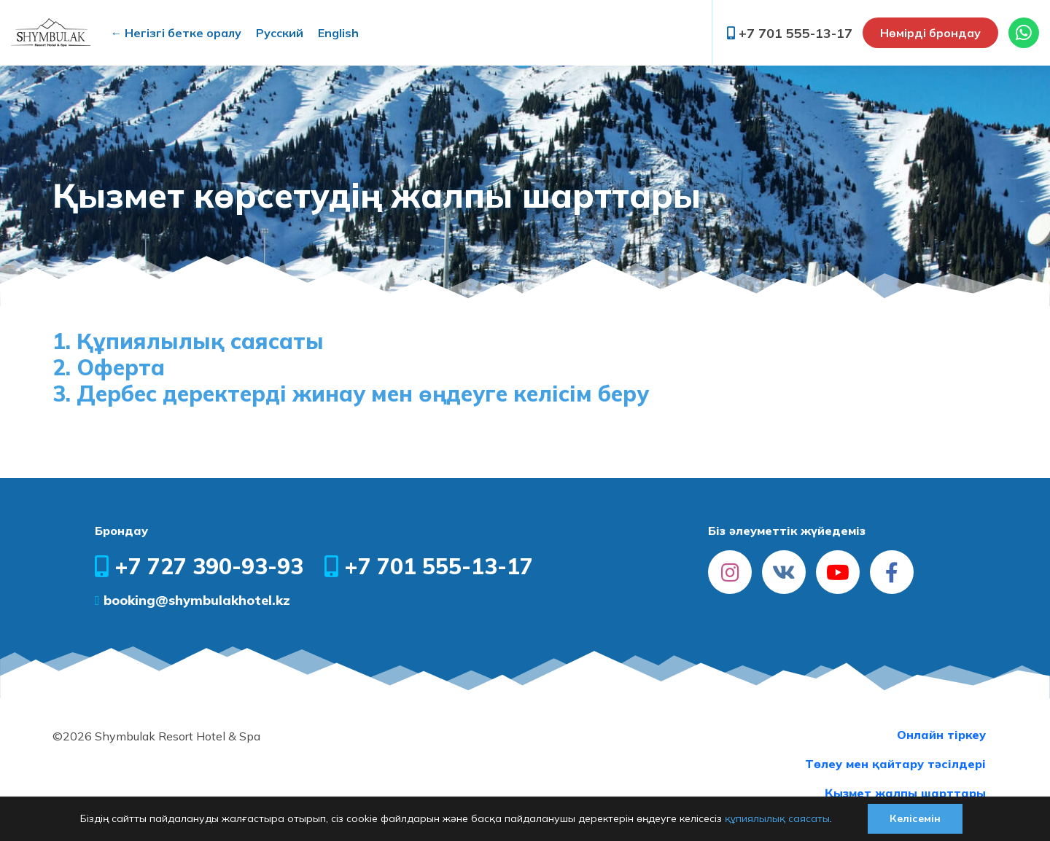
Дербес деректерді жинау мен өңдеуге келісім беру (363, 393)
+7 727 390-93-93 (199, 566)
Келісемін (915, 818)
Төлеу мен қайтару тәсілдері (895, 763)
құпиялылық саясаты (777, 818)
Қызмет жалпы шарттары (905, 793)
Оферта (121, 367)
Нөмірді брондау (930, 33)
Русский (279, 33)
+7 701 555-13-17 (789, 33)
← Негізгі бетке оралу (175, 33)
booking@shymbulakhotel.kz (192, 600)
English (338, 33)
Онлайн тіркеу (941, 734)
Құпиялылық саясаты (200, 341)
